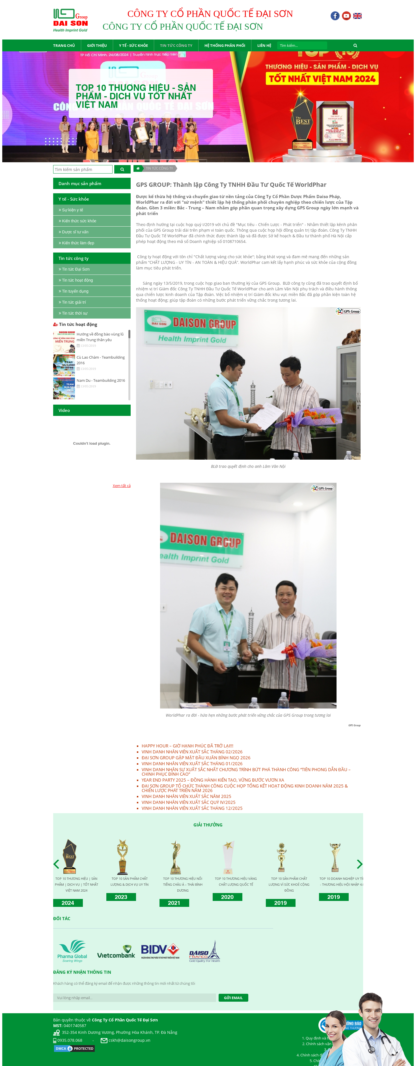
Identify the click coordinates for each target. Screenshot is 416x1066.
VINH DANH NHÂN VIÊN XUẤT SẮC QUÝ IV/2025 (189, 802)
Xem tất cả (122, 485)
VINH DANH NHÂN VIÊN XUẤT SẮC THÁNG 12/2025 (192, 808)
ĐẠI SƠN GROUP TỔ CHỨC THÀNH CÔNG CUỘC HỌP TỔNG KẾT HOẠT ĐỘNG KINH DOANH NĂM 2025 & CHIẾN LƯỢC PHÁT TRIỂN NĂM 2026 (245, 788)
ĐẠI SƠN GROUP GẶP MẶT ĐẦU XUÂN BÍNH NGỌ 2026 (196, 757)
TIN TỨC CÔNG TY (159, 168)
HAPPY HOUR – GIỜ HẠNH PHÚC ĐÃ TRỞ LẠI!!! (187, 746)
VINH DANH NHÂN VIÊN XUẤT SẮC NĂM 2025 (186, 796)
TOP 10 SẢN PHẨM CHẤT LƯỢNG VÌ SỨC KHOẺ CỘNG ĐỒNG (289, 884)
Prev (57, 864)
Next (361, 864)
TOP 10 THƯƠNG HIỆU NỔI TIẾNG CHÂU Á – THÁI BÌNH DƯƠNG (182, 884)
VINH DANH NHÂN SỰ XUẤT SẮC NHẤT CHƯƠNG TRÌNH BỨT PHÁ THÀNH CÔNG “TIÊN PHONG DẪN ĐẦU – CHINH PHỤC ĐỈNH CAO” (246, 772)
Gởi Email (233, 997)
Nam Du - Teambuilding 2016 (101, 380)
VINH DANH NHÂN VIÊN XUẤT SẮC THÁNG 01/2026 (192, 763)
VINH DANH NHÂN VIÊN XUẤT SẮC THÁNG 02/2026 (192, 751)
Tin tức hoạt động (75, 324)
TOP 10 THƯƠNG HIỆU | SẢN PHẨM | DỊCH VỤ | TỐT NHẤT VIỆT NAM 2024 (76, 884)
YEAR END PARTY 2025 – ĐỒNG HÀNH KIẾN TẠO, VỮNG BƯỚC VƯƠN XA (213, 780)
